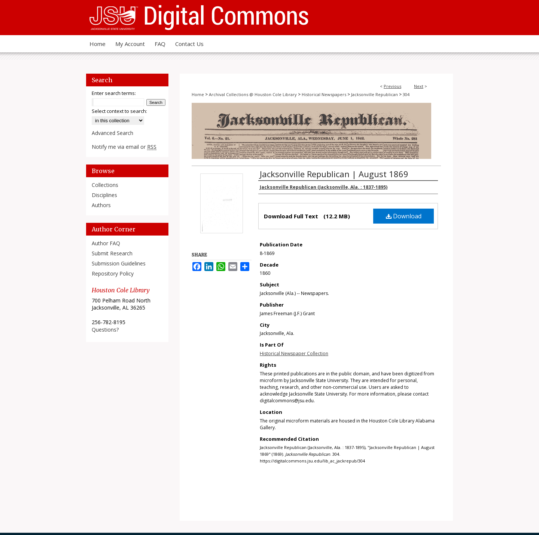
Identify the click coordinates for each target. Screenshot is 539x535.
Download (403, 216)
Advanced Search (112, 132)
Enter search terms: (114, 93)
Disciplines (104, 195)
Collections (105, 184)
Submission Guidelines (119, 263)
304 (406, 94)
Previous (392, 86)
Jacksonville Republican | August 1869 (334, 173)
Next (418, 86)
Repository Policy (113, 273)
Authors (101, 205)
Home (198, 94)
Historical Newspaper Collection (294, 353)
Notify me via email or (124, 146)
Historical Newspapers (324, 94)
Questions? (105, 329)
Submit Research (112, 253)
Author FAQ (106, 243)
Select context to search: (119, 111)
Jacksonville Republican (374, 94)
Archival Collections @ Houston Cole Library (253, 94)
